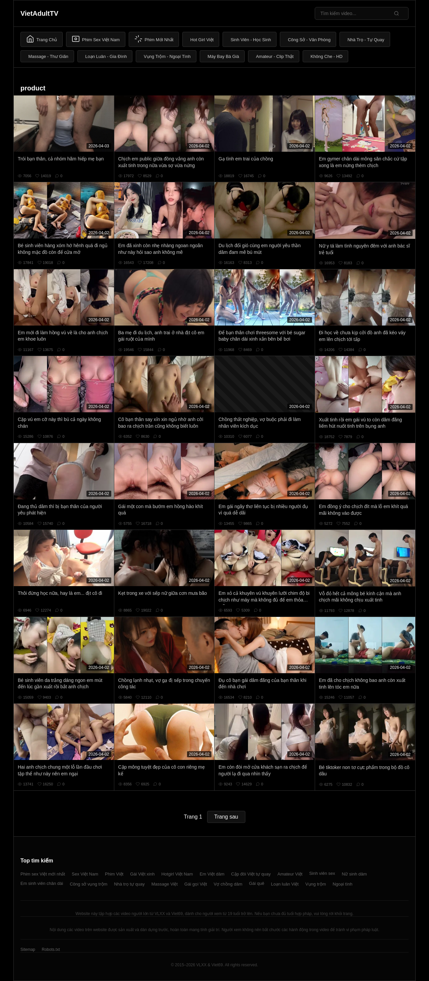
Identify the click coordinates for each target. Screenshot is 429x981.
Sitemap (27, 949)
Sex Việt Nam (85, 874)
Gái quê (256, 883)
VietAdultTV (39, 13)
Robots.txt (51, 949)
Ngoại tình (342, 884)
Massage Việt (164, 884)
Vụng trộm (315, 884)
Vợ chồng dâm (228, 884)
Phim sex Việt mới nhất (42, 874)
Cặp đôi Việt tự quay (251, 874)
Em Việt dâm (212, 874)
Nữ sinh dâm (354, 874)
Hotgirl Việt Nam (177, 874)
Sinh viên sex (322, 873)
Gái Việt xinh (142, 874)
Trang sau (226, 817)
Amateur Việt (290, 874)
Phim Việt (114, 874)
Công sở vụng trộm (88, 884)
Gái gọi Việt (195, 884)
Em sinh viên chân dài (41, 883)
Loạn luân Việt (285, 884)
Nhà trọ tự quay (129, 884)
